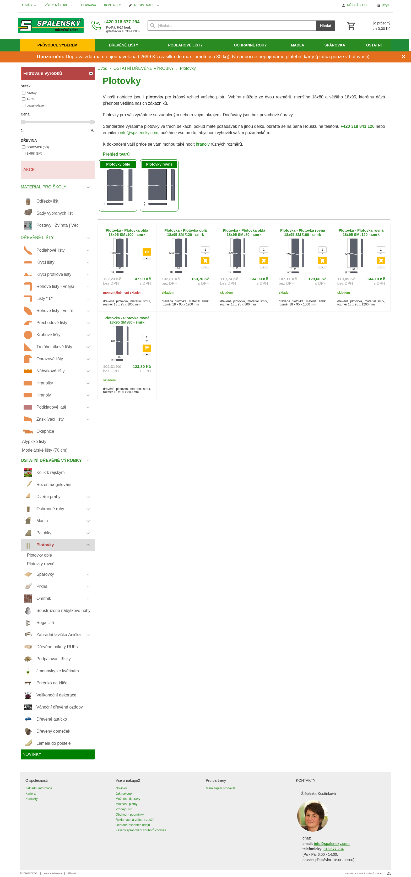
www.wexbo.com (53, 873)
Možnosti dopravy (128, 799)
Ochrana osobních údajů (133, 825)
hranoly (202, 144)
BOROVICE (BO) (35, 147)
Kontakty (31, 799)
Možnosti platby (126, 804)
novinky (29, 92)
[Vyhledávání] (232, 25)
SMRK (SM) (32, 153)
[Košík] (368, 25)
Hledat (325, 26)
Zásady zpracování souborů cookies (141, 830)
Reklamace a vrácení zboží (135, 820)
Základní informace (38, 788)
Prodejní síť (124, 809)
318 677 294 (333, 849)
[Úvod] (51, 25)
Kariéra (30, 793)
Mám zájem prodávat (220, 788)
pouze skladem (34, 105)
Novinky (121, 788)
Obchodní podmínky (130, 814)
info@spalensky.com (139, 132)
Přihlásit (72, 873)
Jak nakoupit (124, 793)
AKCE (28, 99)
